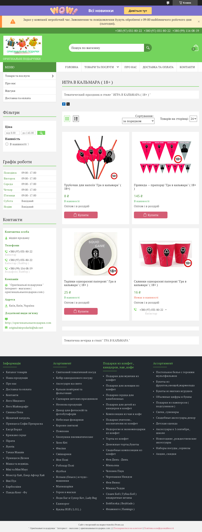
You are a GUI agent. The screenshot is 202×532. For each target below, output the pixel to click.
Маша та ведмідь (17, 463)
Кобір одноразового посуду (74, 378)
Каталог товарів (16, 372)
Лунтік (10, 446)
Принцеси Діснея (17, 458)
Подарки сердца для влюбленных (120, 397)
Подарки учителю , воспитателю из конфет (122, 421)
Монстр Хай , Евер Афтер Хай (25, 475)
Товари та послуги (99, 67)
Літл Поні (62, 460)
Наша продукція (17, 378)
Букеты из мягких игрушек (174, 391)
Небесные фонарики (70, 419)
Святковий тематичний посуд (76, 372)
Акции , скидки (166, 454)
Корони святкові (67, 425)
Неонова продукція (69, 404)
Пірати (10, 441)
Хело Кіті (61, 442)
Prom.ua (119, 524)
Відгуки (10, 91)
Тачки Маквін (15, 452)
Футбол (61, 471)
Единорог (62, 503)
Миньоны (112, 465)
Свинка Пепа (14, 412)
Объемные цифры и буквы (174, 397)
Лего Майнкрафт (17, 406)
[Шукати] (148, 46)
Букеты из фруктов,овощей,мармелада (175, 383)
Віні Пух (11, 481)
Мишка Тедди (115, 488)
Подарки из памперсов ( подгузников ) (172, 404)
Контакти (187, 67)
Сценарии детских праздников (77, 399)
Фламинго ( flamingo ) (120, 509)
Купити (83, 215)
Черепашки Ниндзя (119, 477)
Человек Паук (115, 471)
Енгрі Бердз (14, 429)
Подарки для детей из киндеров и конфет (121, 406)
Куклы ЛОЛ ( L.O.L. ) (68, 509)
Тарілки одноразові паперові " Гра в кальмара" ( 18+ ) (90, 283)
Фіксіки (61, 448)
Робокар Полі (65, 465)
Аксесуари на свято (69, 383)
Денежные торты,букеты (122, 444)
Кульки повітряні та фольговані (69, 391)
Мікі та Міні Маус (17, 469)
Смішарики (63, 454)
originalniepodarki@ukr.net (26, 327)
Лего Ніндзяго (15, 401)
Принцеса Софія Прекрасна (24, 423)
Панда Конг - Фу (16, 492)
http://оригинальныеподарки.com (28, 323)
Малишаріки (64, 486)
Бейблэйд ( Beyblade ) (120, 503)
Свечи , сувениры (167, 412)
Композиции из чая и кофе (124, 414)
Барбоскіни (13, 486)
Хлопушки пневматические (74, 437)
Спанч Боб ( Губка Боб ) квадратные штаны (121, 495)
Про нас (130, 67)
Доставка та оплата (158, 67)
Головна (71, 67)
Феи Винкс (113, 482)
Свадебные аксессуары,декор (175, 417)
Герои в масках (66, 492)
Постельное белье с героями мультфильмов (175, 374)
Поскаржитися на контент (128, 528)
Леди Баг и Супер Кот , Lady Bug (76, 498)
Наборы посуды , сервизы (173, 448)
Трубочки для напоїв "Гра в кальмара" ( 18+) (92, 186)
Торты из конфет (117, 438)
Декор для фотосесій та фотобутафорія (71, 412)
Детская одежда (166, 423)
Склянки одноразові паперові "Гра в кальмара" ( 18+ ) (160, 283)
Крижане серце (16, 435)
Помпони (62, 431)
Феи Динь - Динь (117, 459)
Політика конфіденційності (159, 528)
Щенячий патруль (18, 418)
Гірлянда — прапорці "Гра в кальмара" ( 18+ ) (165, 186)
